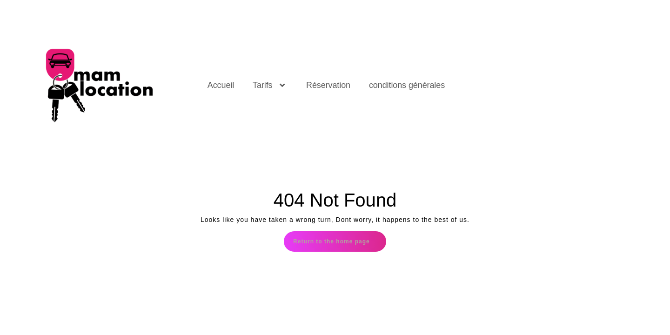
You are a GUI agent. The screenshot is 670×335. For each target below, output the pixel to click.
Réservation (328, 85)
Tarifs (270, 85)
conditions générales (407, 85)
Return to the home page (339, 238)
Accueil (221, 85)
